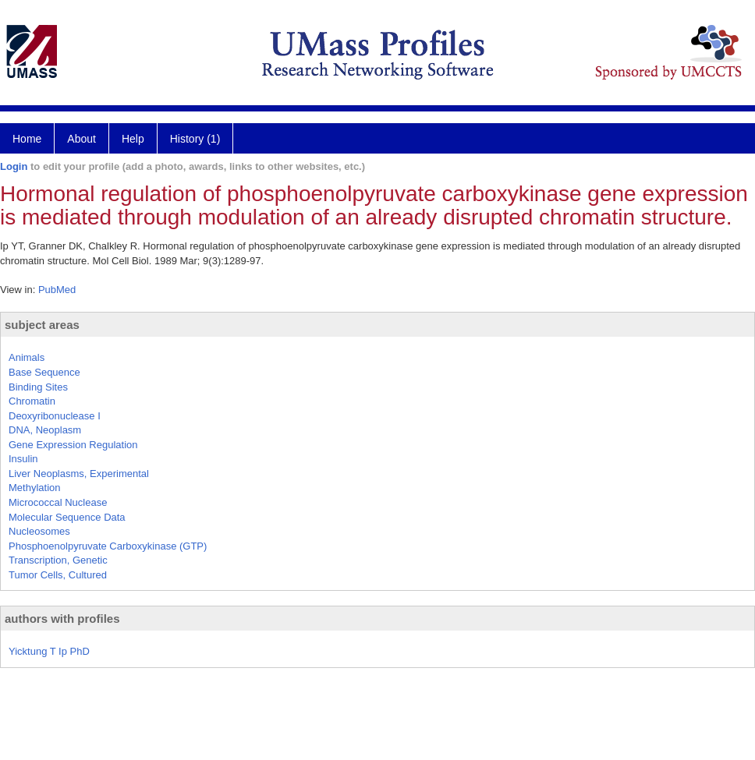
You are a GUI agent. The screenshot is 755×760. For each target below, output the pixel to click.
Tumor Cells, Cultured (58, 575)
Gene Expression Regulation (73, 445)
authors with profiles (62, 618)
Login (13, 166)
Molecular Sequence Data (67, 517)
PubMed (57, 289)
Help (133, 139)
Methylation (34, 487)
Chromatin (32, 401)
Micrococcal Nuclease (58, 502)
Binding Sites (38, 387)
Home (26, 139)
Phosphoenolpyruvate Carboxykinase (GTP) (108, 546)
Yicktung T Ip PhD (49, 651)
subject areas (42, 324)
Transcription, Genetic (58, 560)
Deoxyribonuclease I (55, 416)
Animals (26, 357)
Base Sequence (44, 372)
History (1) (195, 139)
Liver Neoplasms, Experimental (79, 473)
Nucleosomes (39, 531)
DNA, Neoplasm (45, 430)
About (81, 139)
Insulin (23, 459)
